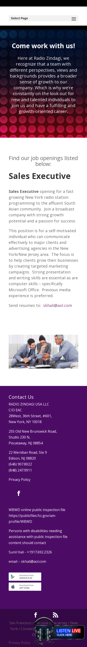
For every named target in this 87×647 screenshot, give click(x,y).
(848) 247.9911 (20, 470)
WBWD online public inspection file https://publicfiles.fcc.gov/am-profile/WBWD (37, 515)
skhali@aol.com (57, 305)
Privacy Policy (19, 479)
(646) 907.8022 (20, 464)
